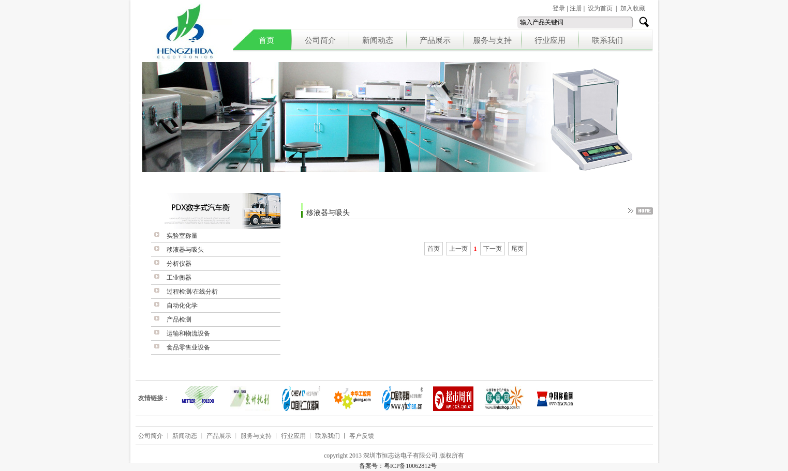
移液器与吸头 (185, 249)
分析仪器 (179, 263)
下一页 (492, 248)
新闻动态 (377, 40)
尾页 (517, 248)
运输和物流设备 (188, 333)
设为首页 (600, 8)
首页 (266, 40)
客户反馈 (361, 435)
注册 (576, 8)
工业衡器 (179, 277)
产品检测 (179, 319)
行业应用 (550, 40)
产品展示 (435, 40)
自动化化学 (182, 305)
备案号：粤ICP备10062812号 (398, 465)
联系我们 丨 (332, 435)
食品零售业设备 (188, 347)
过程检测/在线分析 (192, 291)
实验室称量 (182, 235)
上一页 (458, 248)
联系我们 (607, 40)
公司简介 (320, 40)
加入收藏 (632, 8)
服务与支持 (492, 40)
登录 (559, 8)
